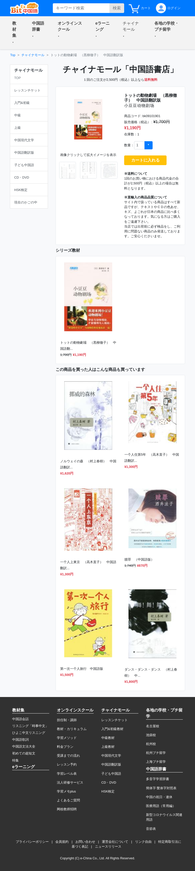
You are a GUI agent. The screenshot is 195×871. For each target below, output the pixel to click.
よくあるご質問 (68, 800)
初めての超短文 (23, 753)
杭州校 (151, 744)
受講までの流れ (68, 755)
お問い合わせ (85, 842)
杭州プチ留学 (156, 753)
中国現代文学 (111, 755)
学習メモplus (66, 791)
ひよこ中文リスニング (28, 733)
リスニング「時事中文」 (30, 726)
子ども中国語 (111, 773)
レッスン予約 (67, 764)
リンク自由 (143, 842)
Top (12, 55)
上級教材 (108, 747)
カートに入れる (145, 160)
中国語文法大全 (23, 746)
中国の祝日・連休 (159, 797)
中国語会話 (20, 719)
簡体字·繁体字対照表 (161, 788)
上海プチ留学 (156, 762)
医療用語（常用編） (161, 806)
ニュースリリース (108, 846)
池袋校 (151, 735)
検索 (117, 8)
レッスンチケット (114, 720)
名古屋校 (152, 726)
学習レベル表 (67, 773)
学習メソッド (67, 738)
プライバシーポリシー (32, 842)
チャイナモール (32, 55)
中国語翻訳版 (111, 764)
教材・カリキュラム (72, 729)
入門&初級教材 (112, 729)
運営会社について (115, 842)
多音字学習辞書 (157, 779)
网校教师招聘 (67, 809)
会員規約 (62, 842)
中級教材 (108, 738)
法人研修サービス (70, 782)
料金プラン (65, 747)
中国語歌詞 (20, 739)
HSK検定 (108, 791)
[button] (16, 32)
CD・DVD (108, 782)
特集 (15, 760)
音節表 (151, 829)
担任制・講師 (67, 720)
